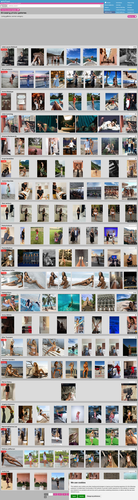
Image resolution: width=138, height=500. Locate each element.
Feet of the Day (120, 7)
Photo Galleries (109, 5)
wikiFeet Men (108, 12)
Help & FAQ (130, 3)
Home (108, 3)
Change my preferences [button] (93, 496)
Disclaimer (130, 10)
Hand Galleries (120, 12)
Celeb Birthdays (120, 10)
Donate (129, 5)
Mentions (107, 10)
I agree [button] (74, 496)
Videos (107, 7)
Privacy (129, 7)
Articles (118, 5)
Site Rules (119, 3)
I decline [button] (81, 496)
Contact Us (130, 12)
